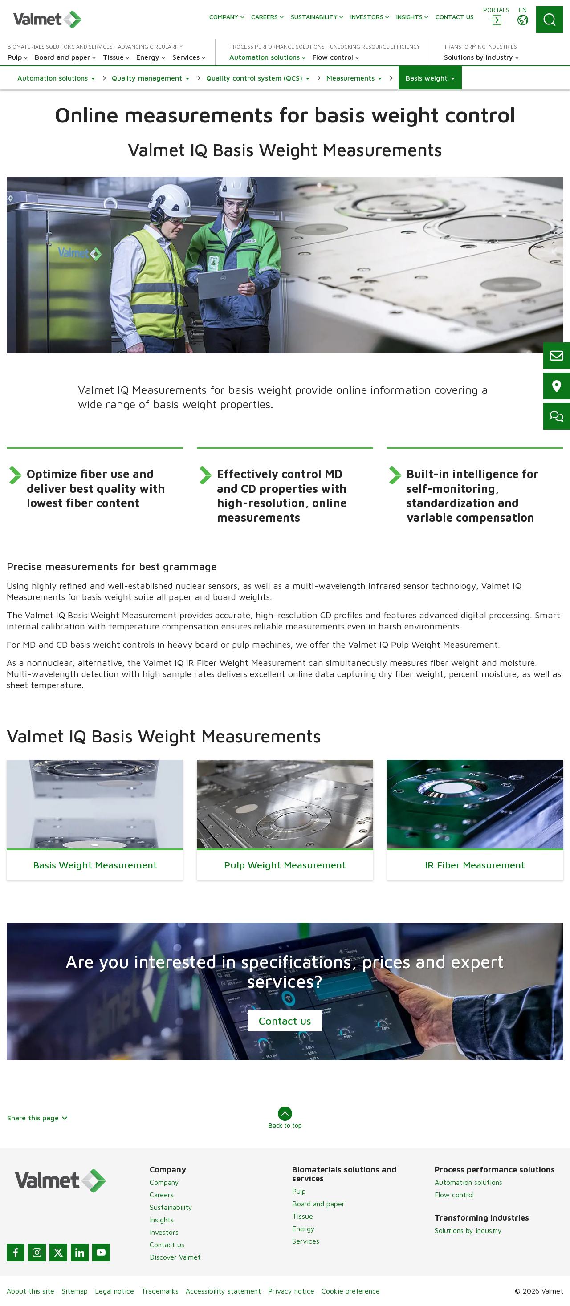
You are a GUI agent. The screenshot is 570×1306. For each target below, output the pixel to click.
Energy (303, 1229)
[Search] (549, 19)
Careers (162, 1195)
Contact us (285, 1020)
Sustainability (171, 1207)
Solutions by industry (468, 1230)
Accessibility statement (223, 1291)
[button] (56, 77)
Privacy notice (291, 1291)
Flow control (454, 1195)
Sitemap (74, 1291)
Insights (162, 1220)
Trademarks (160, 1291)
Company (164, 1182)
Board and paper (318, 1204)
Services (305, 1241)
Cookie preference (351, 1291)
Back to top (285, 1118)
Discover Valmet (175, 1257)
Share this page (37, 1118)
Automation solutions (468, 1182)
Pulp (299, 1191)
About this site (30, 1291)
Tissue (302, 1216)
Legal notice (114, 1291)
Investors (164, 1232)
